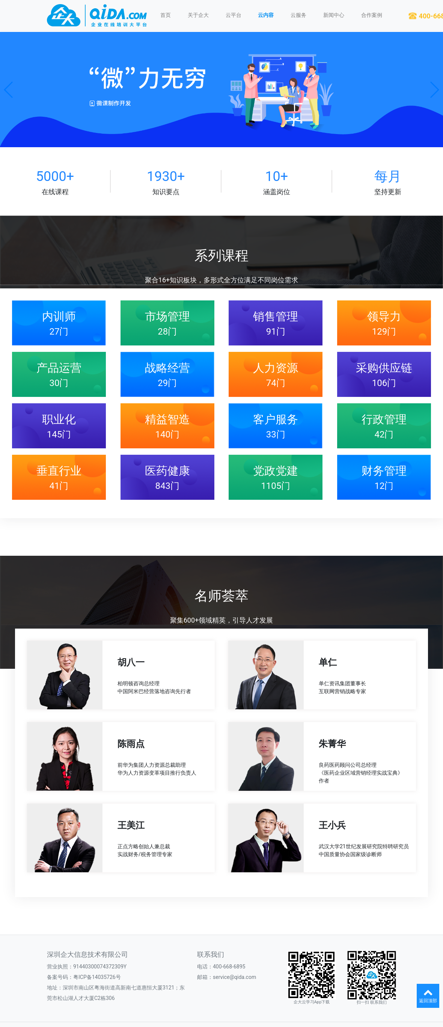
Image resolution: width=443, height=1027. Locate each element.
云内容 (266, 15)
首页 (165, 15)
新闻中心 (333, 15)
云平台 (233, 15)
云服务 (298, 15)
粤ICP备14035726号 (97, 977)
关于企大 (198, 15)
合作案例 (371, 15)
